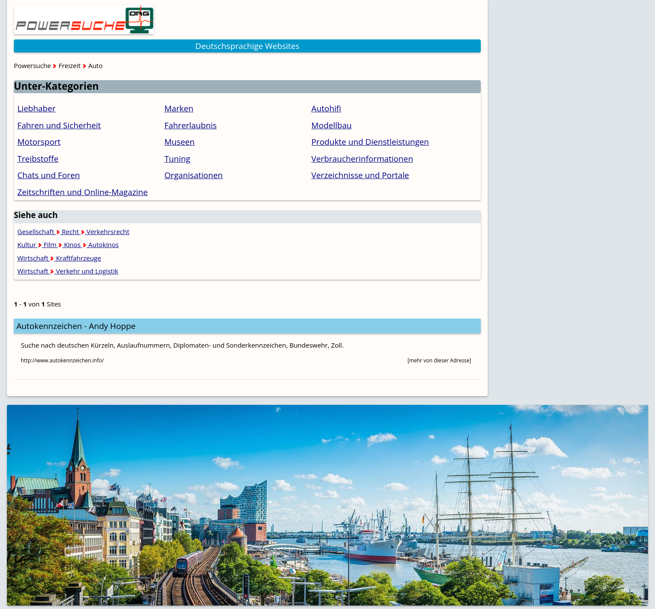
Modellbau (331, 125)
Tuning (177, 158)
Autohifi (326, 108)
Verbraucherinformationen (362, 158)
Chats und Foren (48, 174)
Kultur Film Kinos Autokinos (68, 244)
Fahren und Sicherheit (59, 125)
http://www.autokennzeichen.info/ (62, 360)
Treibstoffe (38, 158)
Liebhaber (36, 108)
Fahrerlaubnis (190, 125)
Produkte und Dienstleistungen (370, 141)
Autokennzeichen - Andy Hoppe (76, 325)
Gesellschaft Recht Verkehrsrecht (73, 231)
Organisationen (193, 174)
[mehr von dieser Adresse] (439, 360)
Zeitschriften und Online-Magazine (82, 191)
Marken (178, 108)
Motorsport (39, 141)
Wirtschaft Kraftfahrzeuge (59, 258)
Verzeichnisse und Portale (360, 174)
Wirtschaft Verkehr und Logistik (67, 271)
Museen (179, 141)
